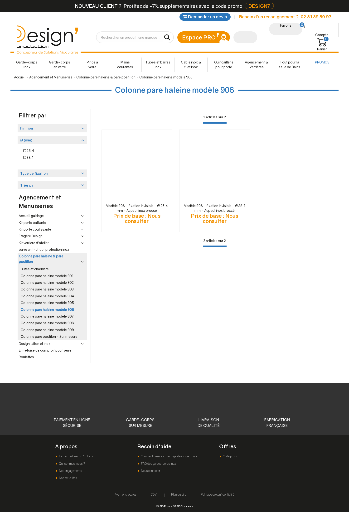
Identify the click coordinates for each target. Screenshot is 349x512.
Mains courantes (125, 64)
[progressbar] (215, 123)
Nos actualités (67, 478)
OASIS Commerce (183, 506)
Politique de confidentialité (217, 494)
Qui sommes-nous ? (71, 463)
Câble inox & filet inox (191, 64)
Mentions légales (125, 494)
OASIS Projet (163, 506)
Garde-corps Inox (26, 64)
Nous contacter (150, 471)
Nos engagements (70, 471)
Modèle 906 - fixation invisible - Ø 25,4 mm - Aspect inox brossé (137, 208)
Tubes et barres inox (157, 64)
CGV (154, 494)
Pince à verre (92, 64)
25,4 (28, 151)
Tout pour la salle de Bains (289, 64)
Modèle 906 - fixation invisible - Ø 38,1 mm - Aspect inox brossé (214, 208)
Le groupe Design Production (77, 456)
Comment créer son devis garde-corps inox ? (168, 456)
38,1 (28, 157)
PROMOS (322, 62)
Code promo (230, 456)
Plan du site (178, 494)
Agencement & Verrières (256, 64)
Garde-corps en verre (59, 64)
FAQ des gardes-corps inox (158, 463)
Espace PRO (199, 37)
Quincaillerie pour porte (223, 64)
